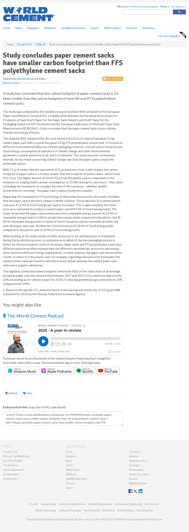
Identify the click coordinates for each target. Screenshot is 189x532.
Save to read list (113, 78)
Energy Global (48, 504)
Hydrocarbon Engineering (128, 504)
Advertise (148, 28)
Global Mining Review (100, 504)
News (69, 460)
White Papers (73, 469)
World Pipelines (145, 510)
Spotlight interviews (73, 28)
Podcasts (131, 28)
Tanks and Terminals (69, 510)
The (33, 315)
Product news (10, 478)
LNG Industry (152, 504)
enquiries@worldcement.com (147, 519)
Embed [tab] (11, 393)
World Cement (11, 82)
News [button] (18, 28)
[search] (146, 12)
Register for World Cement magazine (137, 6)
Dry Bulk (34, 504)
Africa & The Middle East (16, 456)
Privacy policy (136, 469)
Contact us (178, 6)
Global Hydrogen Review (72, 504)
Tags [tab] (28, 393)
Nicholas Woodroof (27, 78)
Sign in (165, 6)
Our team (134, 465)
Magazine (33, 28)
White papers (112, 28)
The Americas (10, 465)
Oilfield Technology (45, 510)
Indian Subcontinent (13, 469)
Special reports (11, 474)
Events (95, 28)
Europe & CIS (10, 451)
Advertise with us (138, 460)
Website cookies (138, 483)
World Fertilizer (125, 510)
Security (133, 478)
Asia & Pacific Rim (12, 460)
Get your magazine (172, 35)
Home (6, 28)
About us (134, 456)
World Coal (108, 510)
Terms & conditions (139, 474)
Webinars (50, 28)
